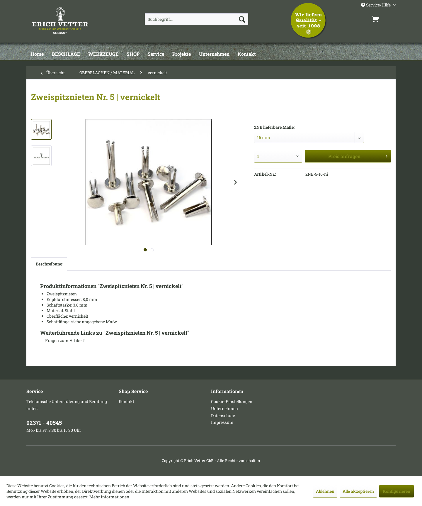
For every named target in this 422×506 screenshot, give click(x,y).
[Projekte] (181, 54)
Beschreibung (49, 264)
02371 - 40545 (44, 422)
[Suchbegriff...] (196, 19)
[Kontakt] (247, 54)
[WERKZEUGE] (103, 54)
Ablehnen (325, 491)
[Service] (156, 54)
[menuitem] (196, 19)
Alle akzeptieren (358, 491)
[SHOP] (133, 54)
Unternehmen (224, 408)
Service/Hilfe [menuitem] (376, 5)
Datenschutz (223, 415)
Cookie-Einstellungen (231, 401)
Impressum (222, 422)
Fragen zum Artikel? (62, 340)
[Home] (37, 54)
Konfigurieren (396, 491)
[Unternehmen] (214, 54)
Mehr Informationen (109, 497)
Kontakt (126, 401)
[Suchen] (242, 19)
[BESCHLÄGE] (66, 54)
